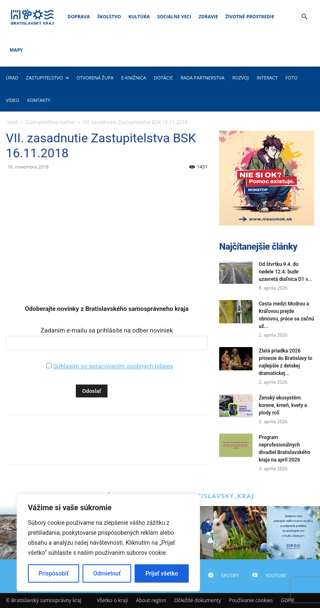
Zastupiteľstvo (47, 77)
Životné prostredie (249, 16)
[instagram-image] (240, 532)
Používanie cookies (250, 600)
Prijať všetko (161, 573)
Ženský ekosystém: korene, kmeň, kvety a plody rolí (283, 405)
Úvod (12, 122)
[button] (304, 17)
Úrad (12, 77)
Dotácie (163, 77)
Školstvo (109, 16)
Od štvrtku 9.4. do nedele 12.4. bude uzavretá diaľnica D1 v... (285, 271)
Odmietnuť (107, 573)
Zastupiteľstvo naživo (50, 122)
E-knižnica (133, 77)
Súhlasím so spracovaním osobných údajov (113, 366)
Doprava (79, 16)
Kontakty (38, 100)
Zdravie (208, 16)
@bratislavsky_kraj (215, 495)
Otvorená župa (95, 77)
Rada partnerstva (203, 77)
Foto (291, 77)
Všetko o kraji (112, 600)
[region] (108, 542)
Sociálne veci (174, 16)
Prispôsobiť (54, 573)
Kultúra (139, 16)
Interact (267, 77)
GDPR (287, 600)
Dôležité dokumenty (197, 600)
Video (12, 100)
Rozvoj (240, 77)
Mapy (16, 50)
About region (151, 600)
